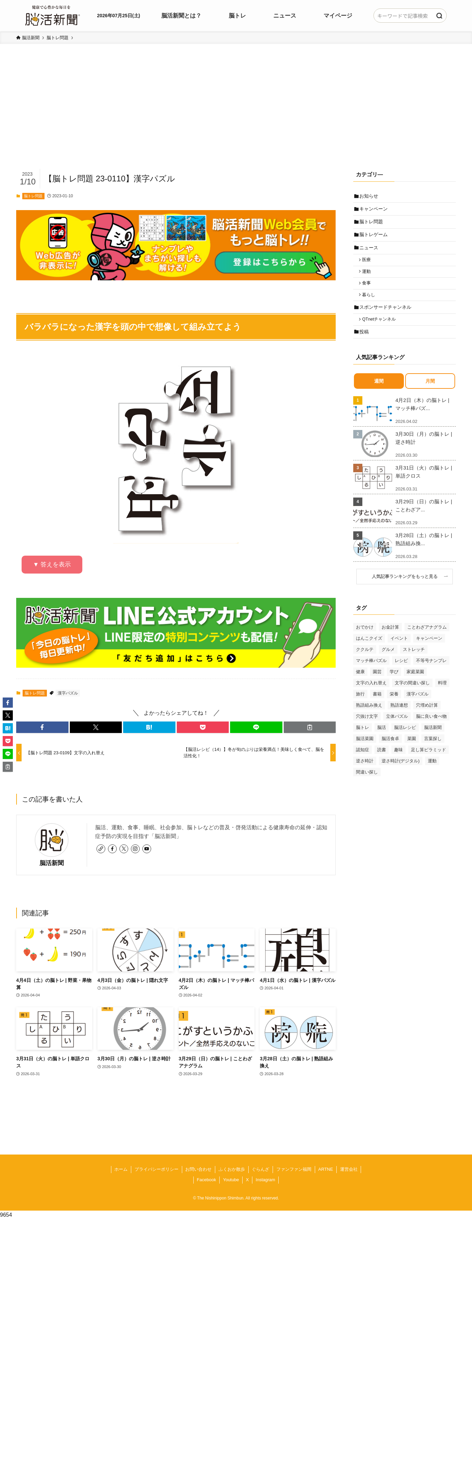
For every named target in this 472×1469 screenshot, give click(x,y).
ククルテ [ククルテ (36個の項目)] (364, 662)
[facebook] (112, 848)
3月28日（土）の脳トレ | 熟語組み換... (423, 552)
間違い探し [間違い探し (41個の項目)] (367, 785)
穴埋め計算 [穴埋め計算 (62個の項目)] (427, 718)
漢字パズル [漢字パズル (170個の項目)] (417, 707)
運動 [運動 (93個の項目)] (432, 774)
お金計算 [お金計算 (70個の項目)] (390, 640)
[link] (100, 848)
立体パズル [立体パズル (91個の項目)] (397, 729)
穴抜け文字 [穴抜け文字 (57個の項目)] (367, 729)
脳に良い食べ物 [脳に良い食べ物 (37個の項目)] (431, 729)
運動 (368, 278)
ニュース (369, 252)
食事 (368, 291)
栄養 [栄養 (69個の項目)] (394, 707)
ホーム (121, 1169)
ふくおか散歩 (232, 1169)
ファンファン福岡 (293, 1169)
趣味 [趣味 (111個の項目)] (398, 762)
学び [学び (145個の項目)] (394, 684)
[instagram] (135, 848)
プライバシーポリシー (156, 1169)
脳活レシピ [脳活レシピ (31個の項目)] (405, 740)
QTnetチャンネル (381, 330)
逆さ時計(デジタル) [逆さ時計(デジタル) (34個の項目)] (401, 774)
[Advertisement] (236, 117)
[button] (42, 727)
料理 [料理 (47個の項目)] (442, 696)
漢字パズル (68, 693)
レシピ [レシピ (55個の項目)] (401, 673)
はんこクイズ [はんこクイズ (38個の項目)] (369, 651)
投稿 (365, 344)
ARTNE (325, 1169)
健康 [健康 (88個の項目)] (360, 684)
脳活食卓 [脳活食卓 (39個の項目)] (390, 751)
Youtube (231, 1179)
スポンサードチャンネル (386, 317)
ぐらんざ (260, 1169)
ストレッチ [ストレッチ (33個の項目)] (414, 662)
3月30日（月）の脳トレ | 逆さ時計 (423, 451)
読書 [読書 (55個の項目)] (381, 762)
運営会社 (349, 1169)
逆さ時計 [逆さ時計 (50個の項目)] (364, 774)
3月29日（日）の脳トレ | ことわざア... (423, 519)
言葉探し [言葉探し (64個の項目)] (433, 751)
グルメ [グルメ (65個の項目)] (388, 662)
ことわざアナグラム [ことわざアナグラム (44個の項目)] (427, 640)
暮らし (370, 304)
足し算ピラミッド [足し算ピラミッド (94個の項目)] (428, 762)
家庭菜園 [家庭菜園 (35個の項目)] (415, 684)
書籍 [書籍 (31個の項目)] (377, 707)
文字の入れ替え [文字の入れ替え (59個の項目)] (371, 696)
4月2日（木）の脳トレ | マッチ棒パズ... (422, 417)
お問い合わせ (198, 1169)
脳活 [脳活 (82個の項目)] (381, 740)
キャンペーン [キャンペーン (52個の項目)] (429, 651)
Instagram (265, 1179)
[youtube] (146, 848)
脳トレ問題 (33, 196)
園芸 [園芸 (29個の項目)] (377, 684)
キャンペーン (374, 210)
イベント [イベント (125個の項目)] (399, 651)
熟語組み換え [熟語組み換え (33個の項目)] (369, 718)
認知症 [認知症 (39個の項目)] (362, 762)
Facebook (206, 1179)
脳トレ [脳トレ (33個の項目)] (362, 740)
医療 (368, 265)
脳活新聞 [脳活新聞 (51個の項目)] (433, 740)
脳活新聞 (51, 863)
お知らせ (369, 196)
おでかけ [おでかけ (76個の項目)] (364, 640)
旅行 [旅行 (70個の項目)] (360, 707)
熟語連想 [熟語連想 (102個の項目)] (399, 718)
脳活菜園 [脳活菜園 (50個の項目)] (364, 751)
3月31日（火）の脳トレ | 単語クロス (423, 485)
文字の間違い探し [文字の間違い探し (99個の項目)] (412, 696)
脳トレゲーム (374, 238)
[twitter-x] (123, 848)
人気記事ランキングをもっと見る (407, 589)
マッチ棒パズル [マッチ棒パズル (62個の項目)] (371, 673)
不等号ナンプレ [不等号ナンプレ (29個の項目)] (431, 673)
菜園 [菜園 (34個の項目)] (411, 751)
